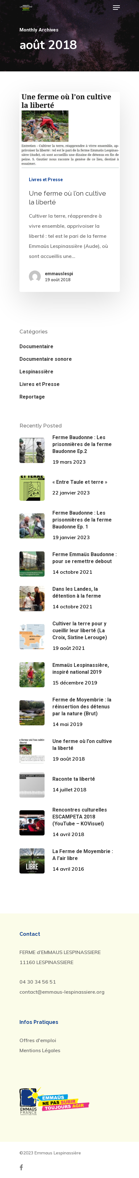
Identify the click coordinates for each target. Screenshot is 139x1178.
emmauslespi (59, 273)
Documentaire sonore (45, 359)
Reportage (32, 397)
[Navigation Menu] (116, 7)
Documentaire (36, 346)
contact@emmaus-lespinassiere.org (61, 992)
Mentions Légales (39, 1050)
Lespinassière (36, 372)
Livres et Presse (46, 179)
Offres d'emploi (37, 1040)
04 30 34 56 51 (37, 982)
